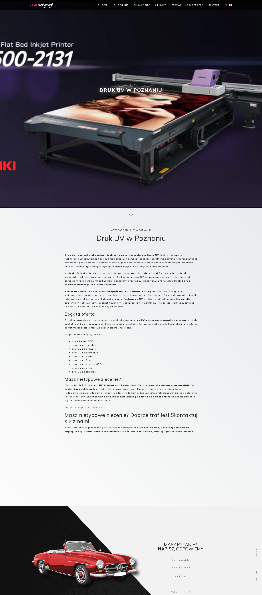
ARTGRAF (116, 230)
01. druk (103, 5)
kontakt (214, 5)
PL (226, 5)
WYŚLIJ (180, 592)
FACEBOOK (256, 553)
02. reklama (121, 5)
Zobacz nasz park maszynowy (83, 407)
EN (230, 5)
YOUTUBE (256, 576)
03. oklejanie (142, 5)
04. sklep (160, 5)
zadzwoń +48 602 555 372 (187, 5)
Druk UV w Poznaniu (137, 230)
